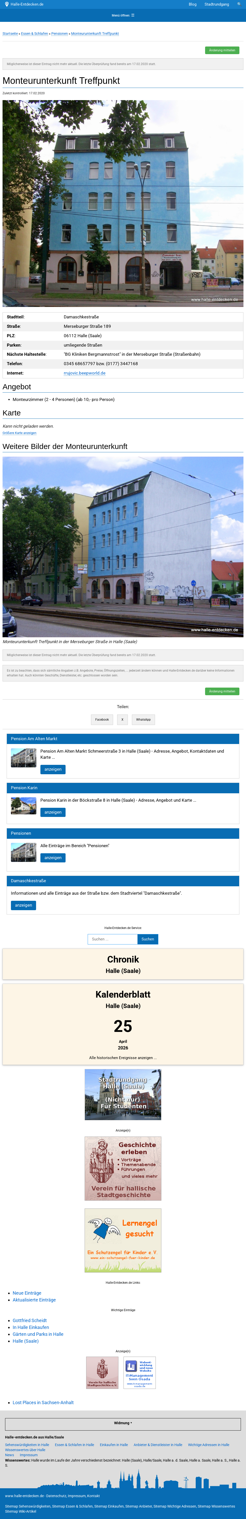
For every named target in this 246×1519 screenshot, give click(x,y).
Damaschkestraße (28, 880)
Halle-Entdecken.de (23, 4)
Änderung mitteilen (222, 50)
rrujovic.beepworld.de (84, 373)
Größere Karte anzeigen (19, 433)
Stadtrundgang (217, 4)
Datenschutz (56, 1496)
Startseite (10, 34)
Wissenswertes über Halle (25, 1450)
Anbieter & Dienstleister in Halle (158, 1445)
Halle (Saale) (26, 1341)
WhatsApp (143, 719)
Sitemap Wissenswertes (216, 1506)
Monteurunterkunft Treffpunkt (95, 34)
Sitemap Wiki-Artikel (20, 1511)
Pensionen (59, 34)
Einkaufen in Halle (114, 1445)
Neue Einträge (27, 1293)
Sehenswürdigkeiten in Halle (27, 1445)
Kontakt (93, 1496)
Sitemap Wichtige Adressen (174, 1506)
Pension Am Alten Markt (34, 738)
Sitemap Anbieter (138, 1506)
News (9, 1455)
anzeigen (53, 769)
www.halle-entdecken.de (24, 1496)
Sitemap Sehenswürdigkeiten (28, 1506)
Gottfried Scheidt (30, 1320)
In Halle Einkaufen (31, 1327)
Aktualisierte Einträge (34, 1300)
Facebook (102, 719)
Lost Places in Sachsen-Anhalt (43, 1402)
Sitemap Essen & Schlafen (72, 1506)
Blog (192, 4)
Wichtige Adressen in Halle (208, 1445)
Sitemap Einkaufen (109, 1506)
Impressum (29, 1455)
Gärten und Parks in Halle (38, 1334)
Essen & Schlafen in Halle (74, 1445)
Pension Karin (24, 787)
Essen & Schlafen (34, 34)
